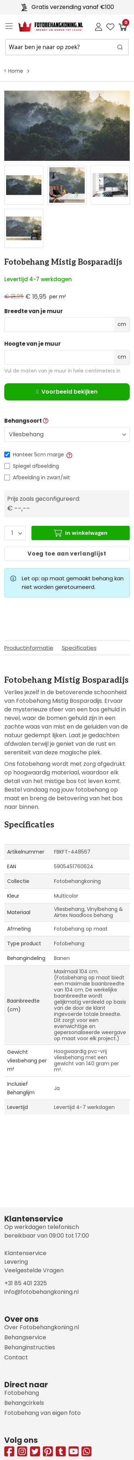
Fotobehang (21, 1393)
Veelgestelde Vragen (34, 1270)
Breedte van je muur (33, 311)
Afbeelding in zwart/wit (41, 477)
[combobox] (67, 47)
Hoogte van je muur (32, 344)
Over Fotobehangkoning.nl (41, 1327)
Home (15, 71)
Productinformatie (28, 648)
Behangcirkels (24, 1403)
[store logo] (45, 26)
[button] (69, 454)
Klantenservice (25, 1253)
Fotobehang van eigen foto (42, 1413)
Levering (16, 1262)
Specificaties (79, 648)
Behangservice (25, 1337)
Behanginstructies (29, 1347)
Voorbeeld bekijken (67, 392)
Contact (16, 1357)
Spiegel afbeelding (36, 466)
